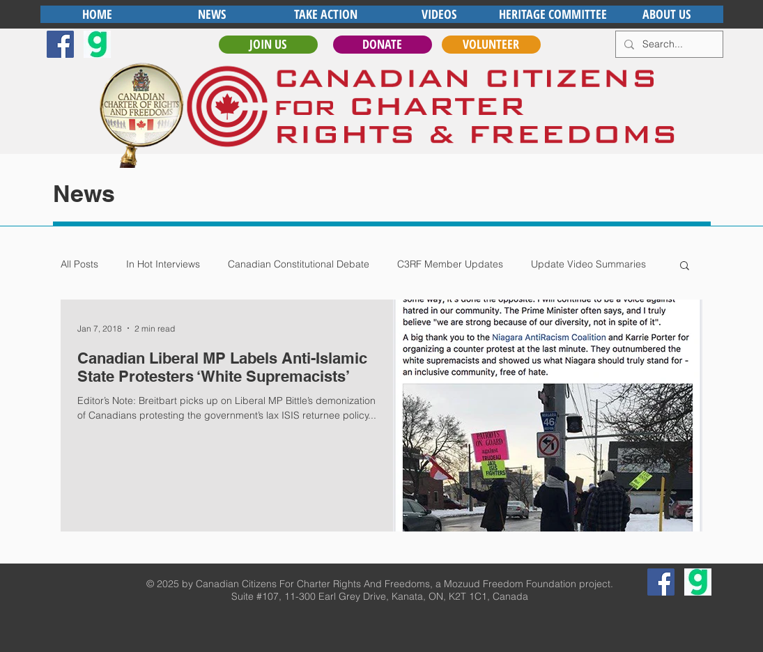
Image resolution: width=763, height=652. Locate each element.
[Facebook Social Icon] (60, 44)
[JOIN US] (268, 45)
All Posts (79, 264)
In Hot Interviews (163, 264)
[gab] (97, 44)
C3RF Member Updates (450, 264)
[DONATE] (382, 45)
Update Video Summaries (588, 264)
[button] (684, 266)
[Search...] (667, 44)
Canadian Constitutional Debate (298, 264)
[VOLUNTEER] (491, 45)
